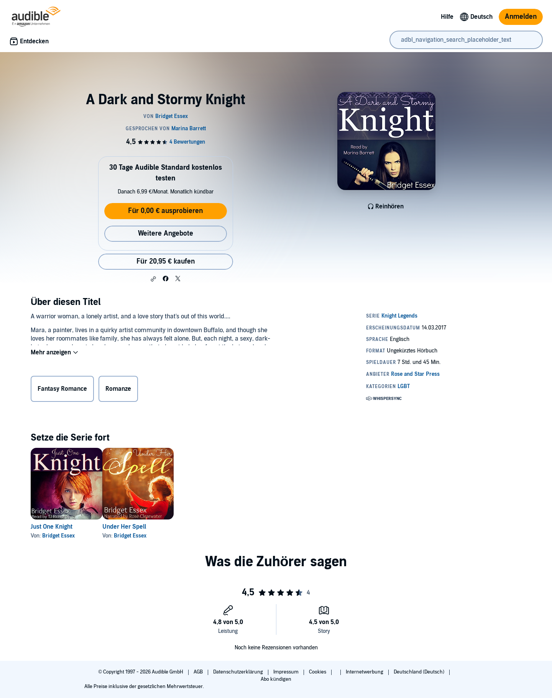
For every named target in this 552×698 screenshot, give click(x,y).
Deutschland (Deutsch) (419, 672)
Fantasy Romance (62, 390)
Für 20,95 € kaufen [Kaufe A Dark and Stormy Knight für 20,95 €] (165, 261)
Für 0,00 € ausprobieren (165, 211)
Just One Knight (51, 527)
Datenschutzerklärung (238, 672)
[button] (153, 279)
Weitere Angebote (165, 233)
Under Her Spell (136, 527)
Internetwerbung (365, 672)
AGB (199, 672)
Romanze (118, 390)
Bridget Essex (58, 536)
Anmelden (521, 17)
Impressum (286, 672)
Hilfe (447, 17)
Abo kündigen (276, 679)
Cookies (318, 672)
